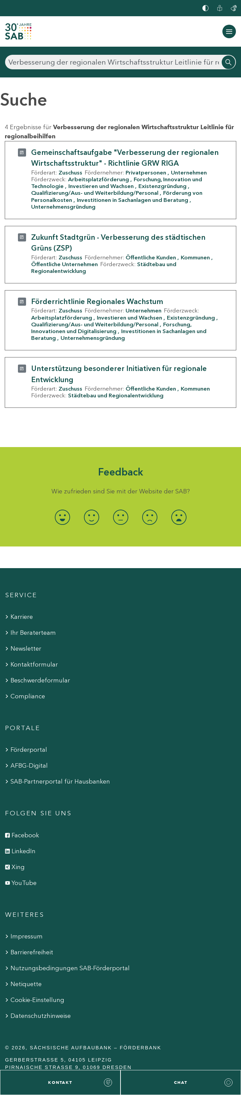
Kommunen (195, 257)
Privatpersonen (146, 172)
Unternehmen (189, 172)
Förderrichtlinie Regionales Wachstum (97, 301)
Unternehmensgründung (63, 206)
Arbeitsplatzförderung (98, 179)
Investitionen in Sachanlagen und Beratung (132, 199)
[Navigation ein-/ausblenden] (229, 31)
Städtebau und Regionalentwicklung (115, 395)
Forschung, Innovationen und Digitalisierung (111, 327)
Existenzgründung (162, 186)
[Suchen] (120, 62)
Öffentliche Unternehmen (64, 264)
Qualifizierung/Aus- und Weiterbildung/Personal (94, 192)
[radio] (62, 517)
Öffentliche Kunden (151, 257)
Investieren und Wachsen (101, 186)
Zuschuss (70, 172)
